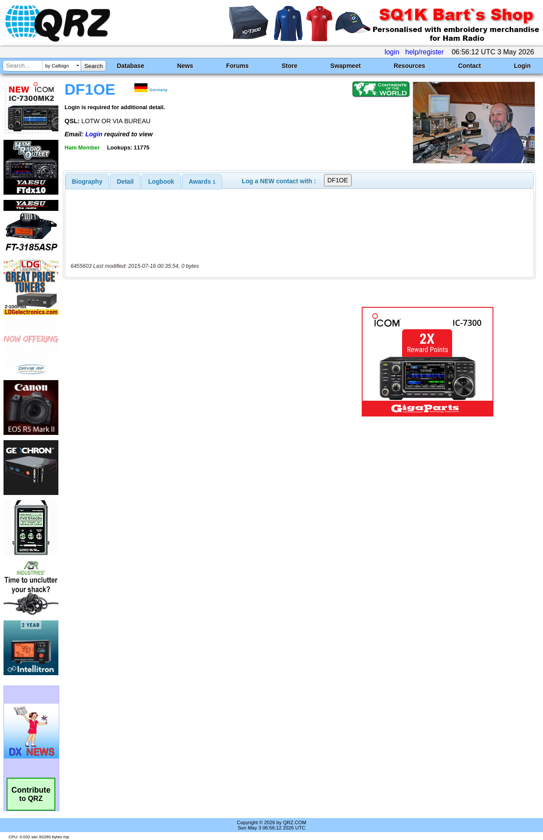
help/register (424, 52)
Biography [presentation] (87, 181)
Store (290, 65)
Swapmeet (346, 65)
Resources (409, 65)
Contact (469, 65)
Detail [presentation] (125, 181)
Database (130, 65)
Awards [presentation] (202, 181)
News (185, 65)
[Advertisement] (198, 361)
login (392, 52)
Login (522, 65)
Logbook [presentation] (161, 181)
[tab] (87, 181)
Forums (237, 65)
